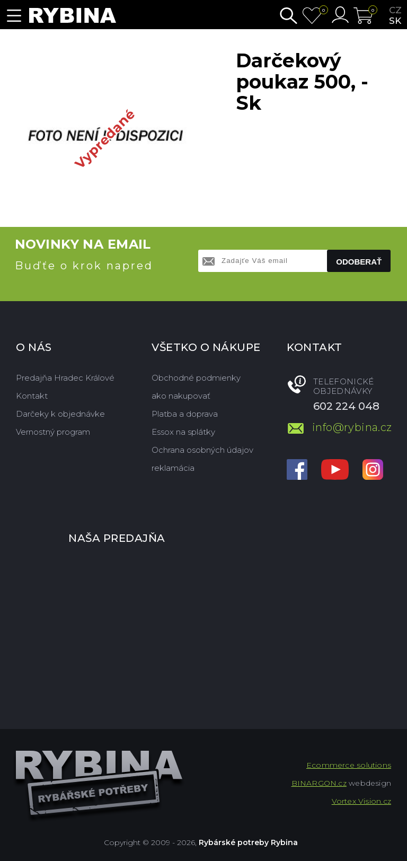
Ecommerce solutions (348, 765)
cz (395, 10)
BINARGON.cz (319, 783)
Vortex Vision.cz (361, 801)
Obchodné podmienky (196, 378)
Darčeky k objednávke (60, 414)
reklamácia (173, 468)
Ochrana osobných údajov (202, 450)
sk (395, 20)
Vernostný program (53, 432)
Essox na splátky (183, 432)
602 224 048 (346, 406)
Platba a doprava (185, 414)
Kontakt (32, 396)
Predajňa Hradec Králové (65, 378)
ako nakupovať (181, 396)
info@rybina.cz (351, 427)
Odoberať (359, 261)
